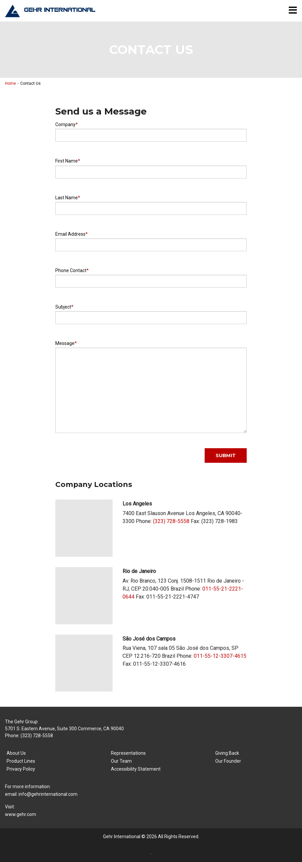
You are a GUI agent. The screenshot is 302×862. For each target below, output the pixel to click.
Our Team (121, 761)
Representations (128, 753)
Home (10, 83)
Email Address (70, 234)
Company (65, 124)
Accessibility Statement (136, 769)
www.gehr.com (20, 814)
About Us (16, 753)
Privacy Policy (21, 769)
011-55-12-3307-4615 (220, 656)
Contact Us (30, 83)
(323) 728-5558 (171, 521)
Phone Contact (70, 270)
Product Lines (21, 761)
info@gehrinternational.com (48, 794)
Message (65, 343)
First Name (66, 161)
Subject (63, 307)
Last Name (66, 197)
